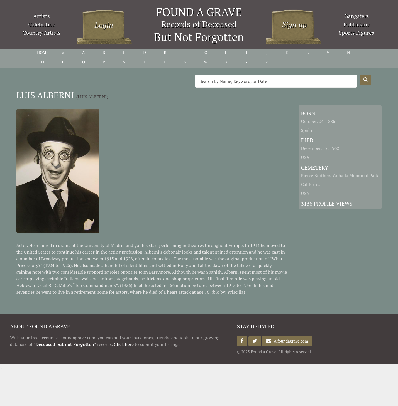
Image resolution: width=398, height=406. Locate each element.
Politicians (356, 24)
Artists (41, 16)
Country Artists (41, 32)
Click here (124, 344)
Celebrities (41, 24)
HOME (42, 52)
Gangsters (356, 16)
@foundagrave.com (289, 341)
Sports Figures (356, 32)
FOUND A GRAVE (199, 11)
